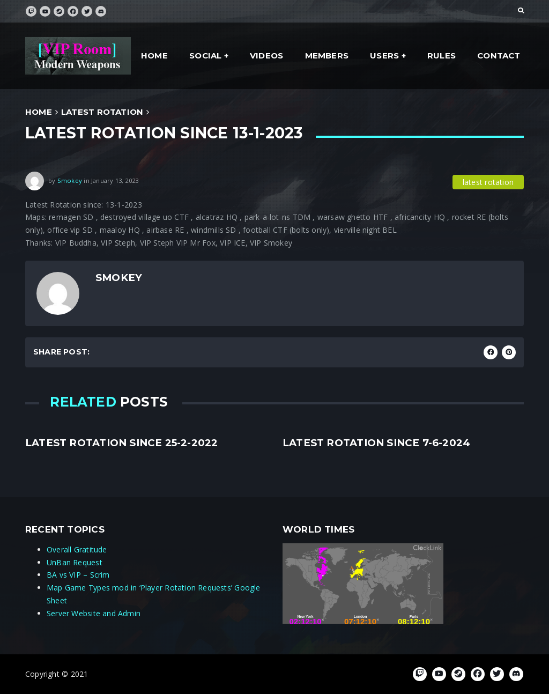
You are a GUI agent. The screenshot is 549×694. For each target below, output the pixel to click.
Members (326, 55)
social (205, 55)
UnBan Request (74, 562)
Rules (441, 55)
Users (384, 55)
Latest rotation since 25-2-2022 (121, 443)
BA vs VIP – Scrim (78, 575)
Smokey (69, 180)
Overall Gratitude (77, 549)
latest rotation (102, 112)
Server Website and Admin (93, 613)
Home (154, 55)
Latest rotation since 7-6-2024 (376, 443)
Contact (498, 55)
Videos (266, 55)
